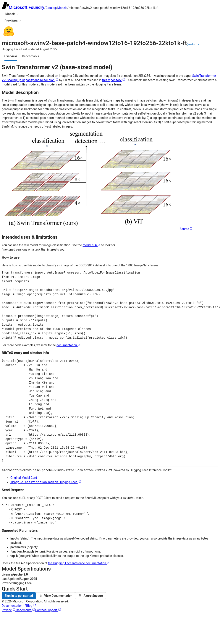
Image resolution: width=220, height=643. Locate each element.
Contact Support (48, 609)
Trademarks (25, 609)
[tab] (10, 56)
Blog (31, 605)
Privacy (8, 609)
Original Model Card (25, 477)
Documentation (14, 605)
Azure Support (90, 595)
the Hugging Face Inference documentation (79, 562)
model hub (92, 245)
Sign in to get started (19, 595)
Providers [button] (13, 21)
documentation (69, 345)
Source (186, 229)
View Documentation (55, 595)
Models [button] (12, 14)
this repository (113, 80)
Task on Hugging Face (45, 482)
